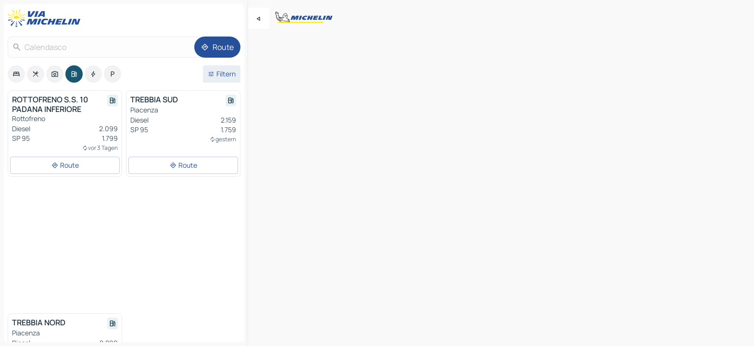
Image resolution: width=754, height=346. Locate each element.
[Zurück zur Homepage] (46, 18)
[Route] (217, 47)
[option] (16, 74)
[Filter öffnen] (221, 74)
